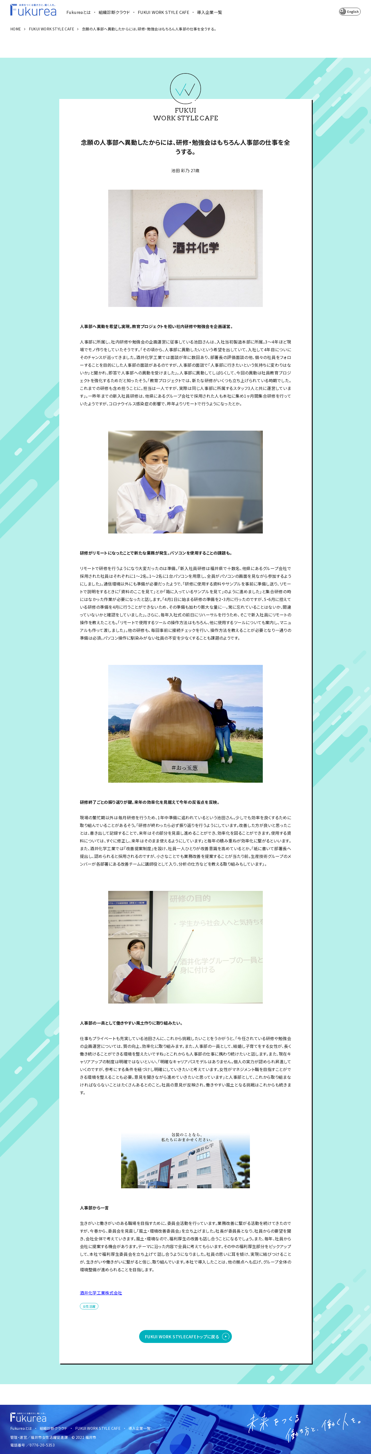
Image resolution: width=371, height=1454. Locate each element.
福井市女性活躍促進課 (49, 1437)
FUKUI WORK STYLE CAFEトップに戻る (182, 1336)
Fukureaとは (78, 12)
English (353, 11)
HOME (15, 28)
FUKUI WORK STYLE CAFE (163, 12)
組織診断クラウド (114, 12)
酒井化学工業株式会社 (101, 1293)
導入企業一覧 (209, 12)
